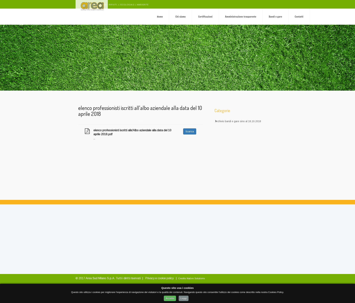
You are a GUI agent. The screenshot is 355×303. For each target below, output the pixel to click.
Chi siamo (217, 16)
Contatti (336, 16)
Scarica (189, 131)
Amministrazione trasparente (277, 16)
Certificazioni (242, 16)
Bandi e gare (312, 16)
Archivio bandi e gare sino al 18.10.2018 (238, 124)
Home (197, 16)
